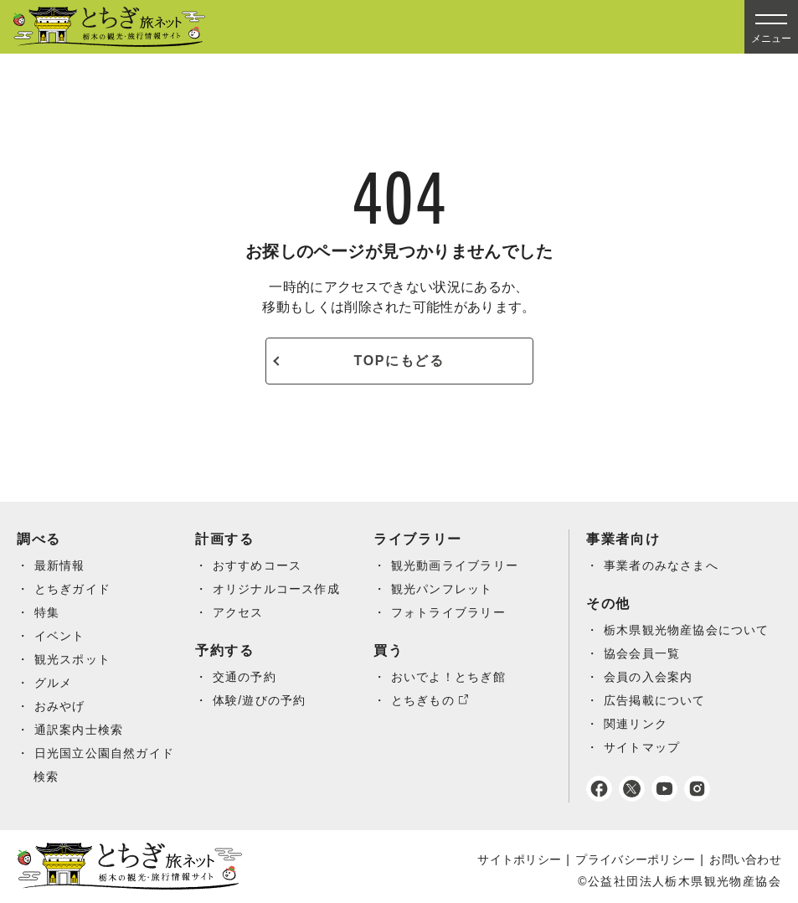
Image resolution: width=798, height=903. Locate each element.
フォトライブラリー (449, 612)
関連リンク (636, 723)
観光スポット (72, 659)
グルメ (53, 682)
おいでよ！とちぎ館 (449, 677)
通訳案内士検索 (79, 729)
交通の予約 (245, 677)
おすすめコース (258, 565)
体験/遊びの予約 (260, 700)
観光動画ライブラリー (455, 565)
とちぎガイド (72, 589)
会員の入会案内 (649, 677)
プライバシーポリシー (635, 859)
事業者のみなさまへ (662, 565)
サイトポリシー (519, 859)
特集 (47, 612)
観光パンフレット (442, 589)
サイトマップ (642, 747)
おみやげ (60, 706)
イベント (60, 635)
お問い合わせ (745, 859)
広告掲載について (655, 700)
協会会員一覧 (642, 653)
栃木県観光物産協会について (687, 630)
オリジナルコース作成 (277, 589)
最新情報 (60, 565)
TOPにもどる (399, 360)
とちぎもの (423, 700)
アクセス (239, 612)
